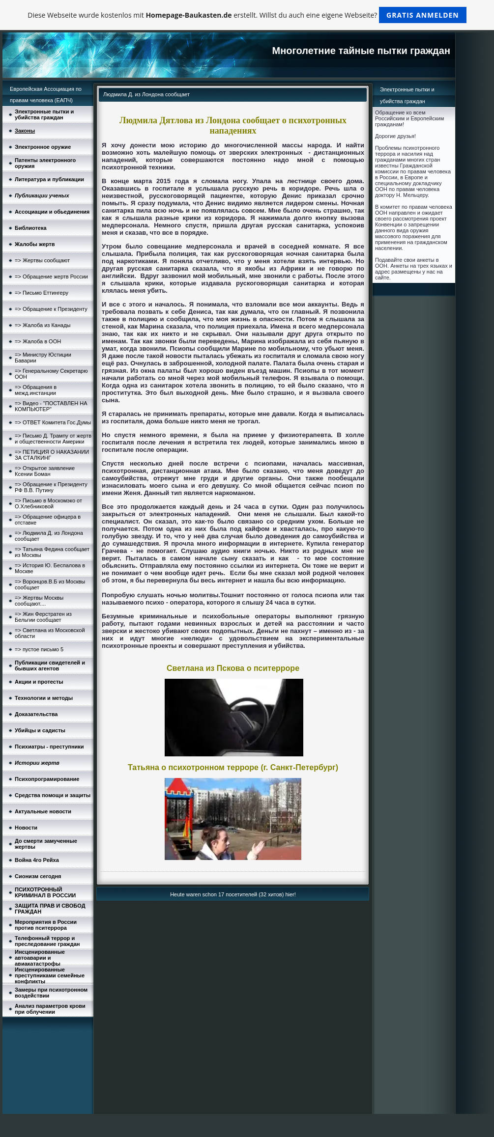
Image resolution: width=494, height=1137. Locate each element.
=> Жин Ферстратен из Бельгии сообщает (43, 617)
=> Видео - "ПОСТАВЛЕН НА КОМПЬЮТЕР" (51, 406)
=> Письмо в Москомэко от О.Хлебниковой (48, 503)
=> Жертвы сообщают (42, 260)
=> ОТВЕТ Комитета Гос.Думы (53, 422)
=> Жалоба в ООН (38, 341)
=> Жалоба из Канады (42, 325)
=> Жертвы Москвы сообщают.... (39, 601)
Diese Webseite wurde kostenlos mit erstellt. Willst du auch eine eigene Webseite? (247, 15)
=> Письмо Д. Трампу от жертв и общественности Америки (53, 438)
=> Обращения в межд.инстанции (36, 390)
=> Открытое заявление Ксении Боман (45, 471)
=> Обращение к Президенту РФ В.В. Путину (51, 487)
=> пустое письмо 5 (39, 649)
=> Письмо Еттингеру (41, 293)
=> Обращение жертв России (51, 276)
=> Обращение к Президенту (51, 309)
